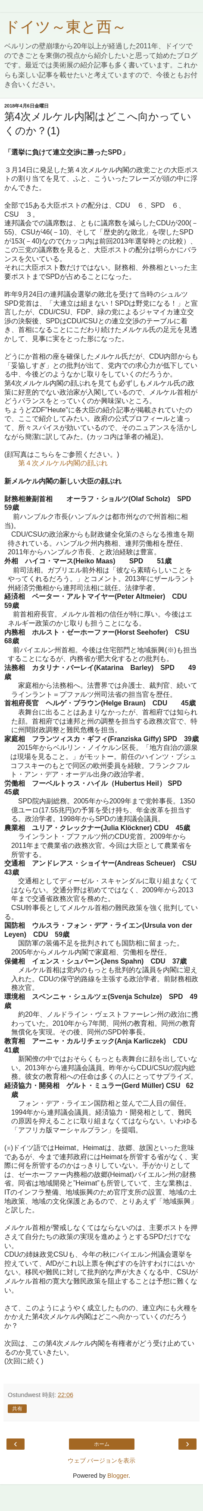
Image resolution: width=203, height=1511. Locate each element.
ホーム (101, 1444)
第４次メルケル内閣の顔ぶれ (63, 463)
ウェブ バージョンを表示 (102, 1460)
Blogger (117, 1475)
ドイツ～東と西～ (65, 27)
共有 (17, 1409)
